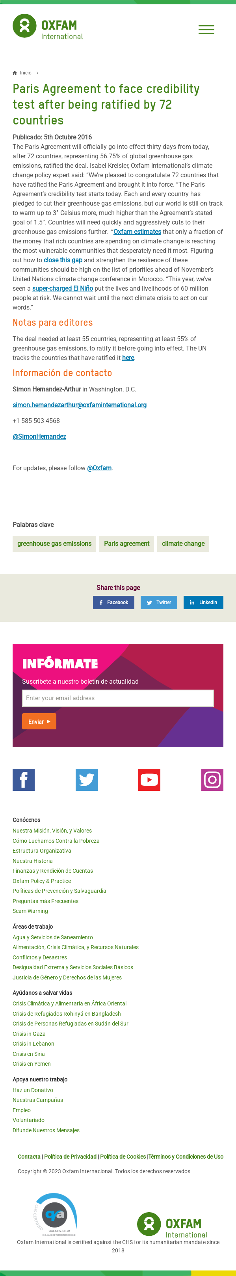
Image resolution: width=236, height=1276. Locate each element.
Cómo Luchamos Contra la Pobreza (56, 841)
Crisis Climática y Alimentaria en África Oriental (69, 1003)
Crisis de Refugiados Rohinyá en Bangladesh (67, 1014)
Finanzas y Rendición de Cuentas (53, 871)
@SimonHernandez (39, 436)
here (128, 358)
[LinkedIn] (203, 602)
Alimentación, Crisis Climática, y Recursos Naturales (76, 947)
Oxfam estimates (137, 232)
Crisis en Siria (29, 1054)
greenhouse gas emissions (54, 543)
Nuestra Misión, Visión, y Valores (52, 830)
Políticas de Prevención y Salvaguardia (59, 891)
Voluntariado (29, 1120)
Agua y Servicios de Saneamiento (53, 937)
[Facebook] (113, 602)
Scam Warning (30, 911)
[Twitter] (159, 602)
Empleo (22, 1110)
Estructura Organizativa (42, 851)
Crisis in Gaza (29, 1034)
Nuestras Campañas (38, 1100)
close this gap (62, 260)
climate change (183, 543)
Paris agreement (126, 543)
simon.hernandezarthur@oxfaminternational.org (80, 405)
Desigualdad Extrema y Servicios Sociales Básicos (73, 967)
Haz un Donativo (33, 1090)
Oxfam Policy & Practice (42, 881)
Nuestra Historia (33, 861)
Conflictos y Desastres (40, 957)
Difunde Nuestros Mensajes (46, 1130)
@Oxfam (99, 468)
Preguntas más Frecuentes (45, 901)
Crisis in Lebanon (33, 1043)
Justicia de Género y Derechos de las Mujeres (67, 977)
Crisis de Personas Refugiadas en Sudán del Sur (70, 1023)
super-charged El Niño (62, 288)
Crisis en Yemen (32, 1064)
